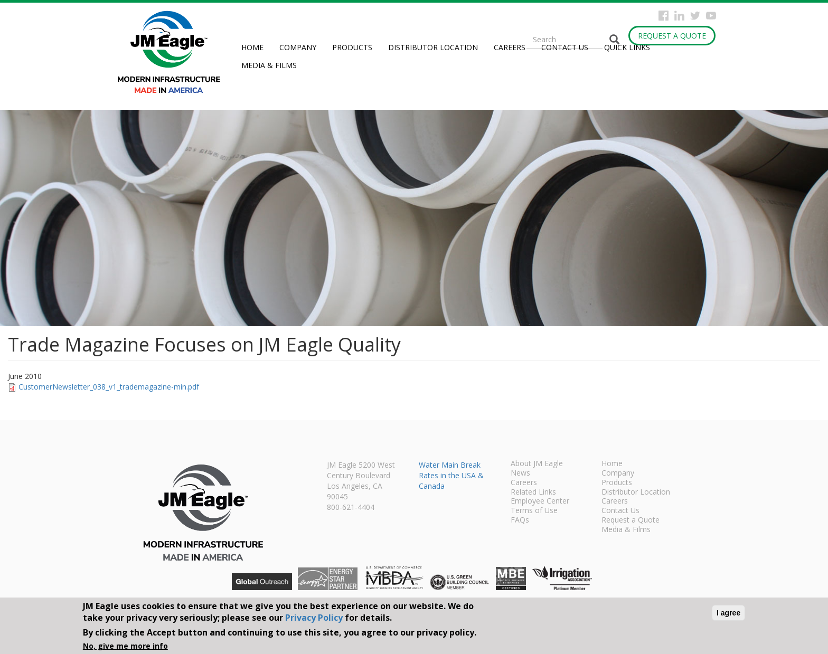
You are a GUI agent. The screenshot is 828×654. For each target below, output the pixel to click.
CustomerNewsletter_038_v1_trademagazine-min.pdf (108, 387)
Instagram (679, 16)
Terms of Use (534, 511)
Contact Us (564, 47)
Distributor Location (433, 47)
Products (352, 47)
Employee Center (540, 501)
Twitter (695, 16)
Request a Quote (672, 36)
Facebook (663, 16)
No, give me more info (125, 646)
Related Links (533, 492)
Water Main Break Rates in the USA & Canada (451, 475)
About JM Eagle (537, 464)
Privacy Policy (314, 617)
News (520, 473)
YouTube (711, 16)
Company (297, 47)
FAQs (520, 520)
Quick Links (627, 47)
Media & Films (269, 65)
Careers (509, 47)
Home (252, 47)
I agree (728, 613)
